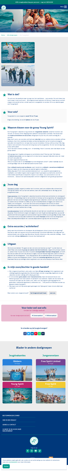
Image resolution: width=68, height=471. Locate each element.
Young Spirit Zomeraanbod (7, 58)
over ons (52, 293)
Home (3, 35)
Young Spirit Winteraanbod (7, 81)
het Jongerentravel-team (38, 293)
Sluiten (6, 466)
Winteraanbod (50, 315)
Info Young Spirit (24, 35)
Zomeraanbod (37, 315)
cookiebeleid (12, 462)
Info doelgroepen (12, 35)
